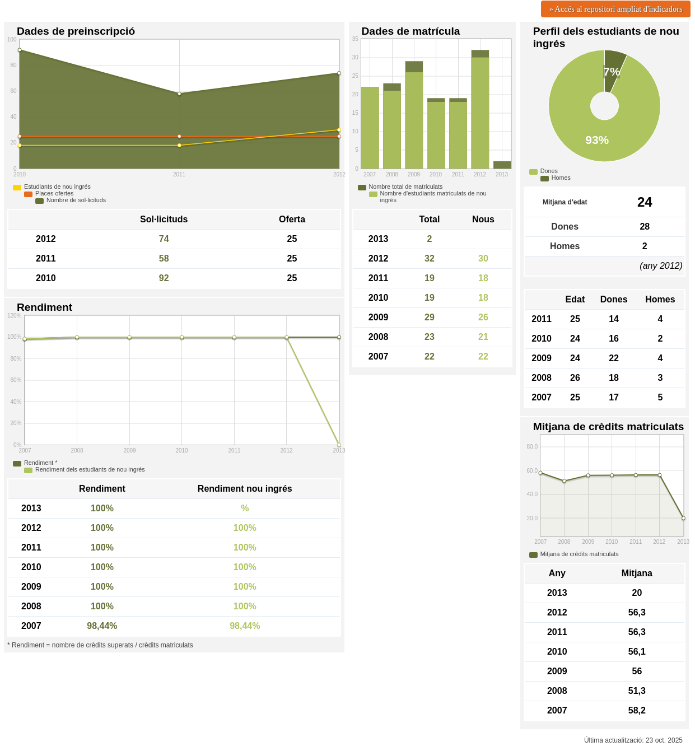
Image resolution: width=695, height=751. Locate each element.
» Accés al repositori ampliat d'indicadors (616, 8)
